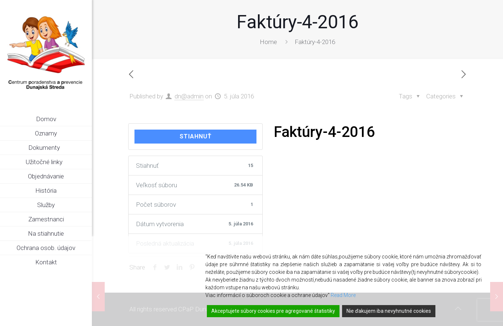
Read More (343, 295)
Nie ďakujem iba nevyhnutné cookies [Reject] (388, 311)
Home (268, 42)
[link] (86, 148)
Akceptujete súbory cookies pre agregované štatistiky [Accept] (273, 311)
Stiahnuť (196, 136)
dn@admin (189, 96)
